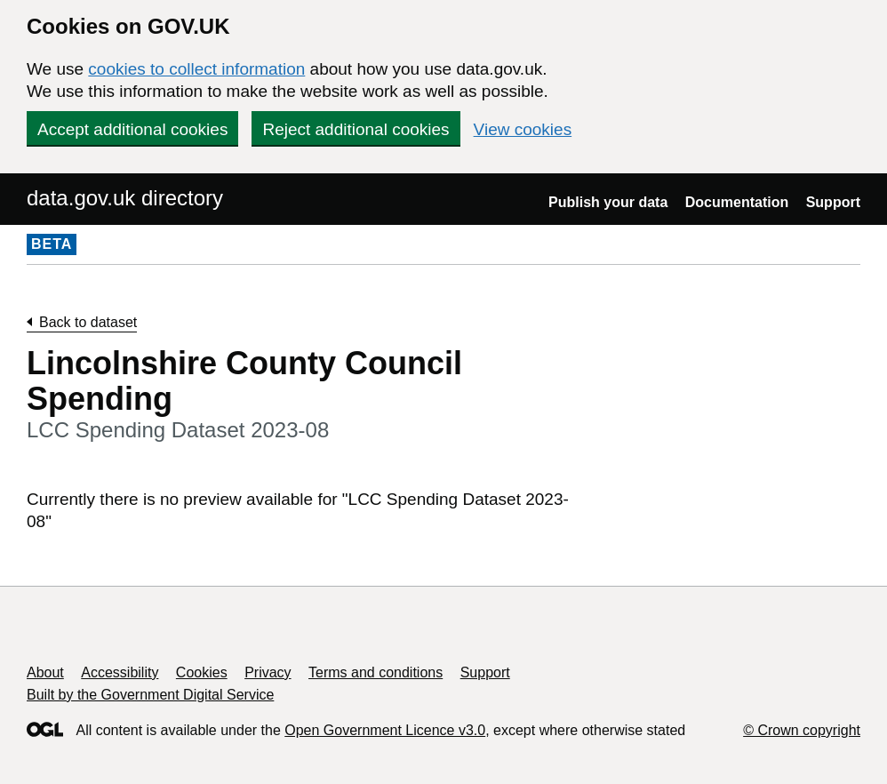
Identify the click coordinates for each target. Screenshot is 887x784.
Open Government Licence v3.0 (384, 730)
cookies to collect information (196, 69)
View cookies (523, 129)
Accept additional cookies (132, 129)
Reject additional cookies (355, 129)
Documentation (736, 202)
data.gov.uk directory (125, 198)
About (45, 672)
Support (833, 202)
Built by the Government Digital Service (150, 694)
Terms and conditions (375, 672)
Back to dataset (88, 322)
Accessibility (119, 672)
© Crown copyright (801, 730)
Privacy (267, 672)
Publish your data (607, 202)
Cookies (202, 672)
